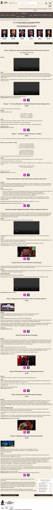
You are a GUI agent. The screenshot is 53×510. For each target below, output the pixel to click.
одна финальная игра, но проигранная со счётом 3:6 (27, 214)
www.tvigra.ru (34, 503)
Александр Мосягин (4, 34)
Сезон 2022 (13, 19)
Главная (2, 19)
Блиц (31, 14)
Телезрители (45, 14)
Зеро (40, 14)
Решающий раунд (23, 15)
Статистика (12, 14)
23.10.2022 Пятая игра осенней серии (8, 43)
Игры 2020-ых (7, 19)
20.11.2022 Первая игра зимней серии (44, 43)
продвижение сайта (50, 507)
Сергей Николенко (13, 34)
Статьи (50, 14)
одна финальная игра (40, 265)
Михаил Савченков (31, 34)
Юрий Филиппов (40, 34)
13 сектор (17, 15)
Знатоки (2, 14)
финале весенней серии (47, 138)
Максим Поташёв (22, 34)
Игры (7, 14)
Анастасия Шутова (48, 34)
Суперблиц (35, 14)
